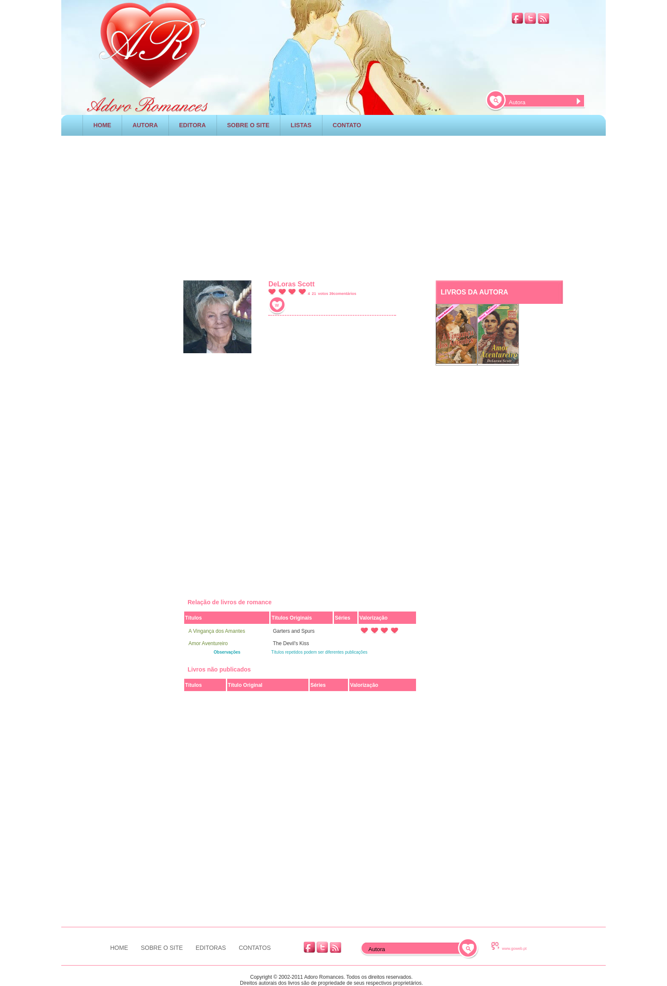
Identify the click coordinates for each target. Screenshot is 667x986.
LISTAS (301, 125)
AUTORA (145, 125)
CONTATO (347, 125)
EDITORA (192, 125)
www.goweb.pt (514, 948)
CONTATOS (255, 947)
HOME (102, 125)
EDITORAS (211, 947)
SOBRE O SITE (248, 125)
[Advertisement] (333, 206)
